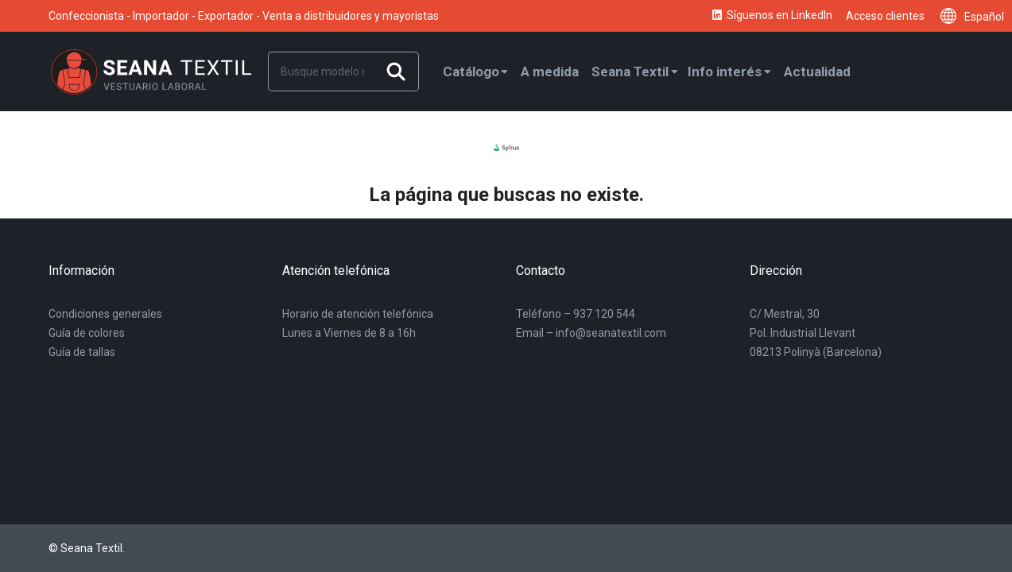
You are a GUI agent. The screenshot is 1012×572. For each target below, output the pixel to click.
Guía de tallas (81, 352)
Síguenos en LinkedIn (771, 16)
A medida (550, 71)
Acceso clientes (885, 16)
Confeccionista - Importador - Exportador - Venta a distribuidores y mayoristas (243, 16)
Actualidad (817, 71)
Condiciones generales (105, 313)
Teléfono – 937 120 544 (575, 313)
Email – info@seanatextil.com (591, 333)
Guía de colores (86, 333)
